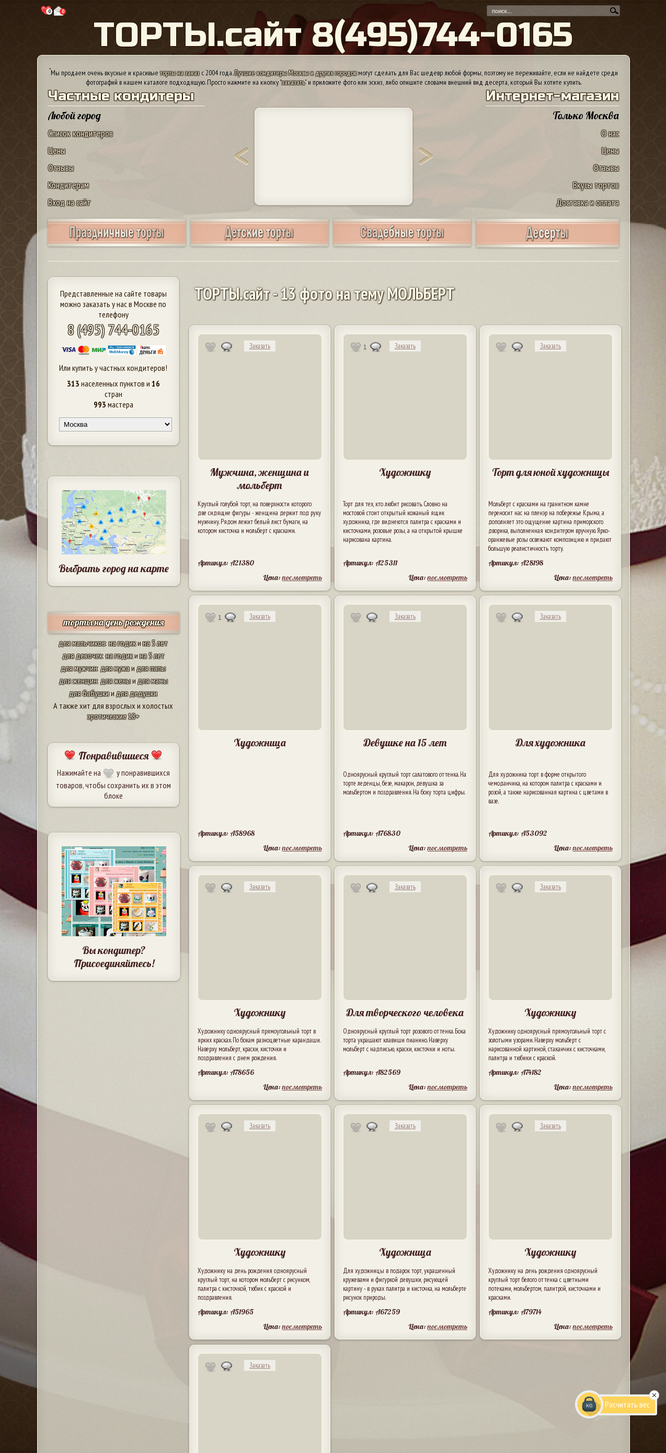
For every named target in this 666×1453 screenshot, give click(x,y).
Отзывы (61, 168)
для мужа (115, 668)
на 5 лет (155, 643)
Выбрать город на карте (114, 568)
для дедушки (136, 693)
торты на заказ (180, 72)
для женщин (78, 680)
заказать (293, 82)
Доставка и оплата (587, 202)
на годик (122, 643)
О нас (610, 133)
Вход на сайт (69, 202)
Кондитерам (68, 185)
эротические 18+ (113, 716)
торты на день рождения (113, 622)
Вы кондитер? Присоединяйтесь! (114, 957)
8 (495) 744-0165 (113, 329)
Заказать (259, 346)
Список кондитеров (80, 133)
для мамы (152, 680)
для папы (151, 668)
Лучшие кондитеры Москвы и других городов (295, 72)
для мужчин (79, 668)
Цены (56, 150)
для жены (115, 680)
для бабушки (89, 693)
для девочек (82, 655)
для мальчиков (82, 643)
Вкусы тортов (596, 185)
